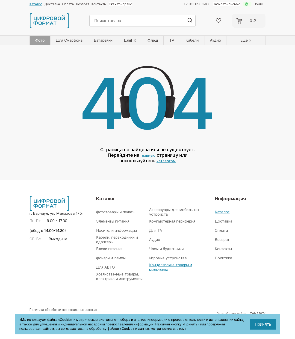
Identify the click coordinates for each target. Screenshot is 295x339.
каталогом (166, 160)
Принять (263, 324)
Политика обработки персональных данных (65, 309)
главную (148, 155)
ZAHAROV (257, 313)
